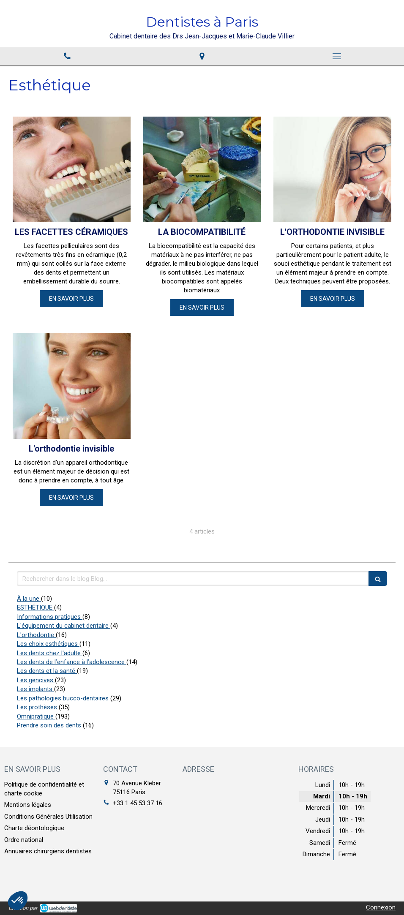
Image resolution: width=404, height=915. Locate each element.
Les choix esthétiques (48, 644)
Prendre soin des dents (50, 725)
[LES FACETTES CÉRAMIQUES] (72, 170)
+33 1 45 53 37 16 (137, 803)
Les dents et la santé (47, 671)
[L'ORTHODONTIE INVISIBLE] (332, 170)
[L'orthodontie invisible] (72, 386)
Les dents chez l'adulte (49, 653)
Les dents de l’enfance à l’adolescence (71, 662)
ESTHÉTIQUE (35, 607)
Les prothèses (38, 707)
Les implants (35, 689)
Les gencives (36, 680)
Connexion (381, 907)
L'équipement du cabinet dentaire (63, 625)
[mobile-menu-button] (336, 56)
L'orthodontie (36, 635)
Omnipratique (36, 716)
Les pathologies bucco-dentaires (63, 698)
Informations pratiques (49, 617)
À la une (29, 598)
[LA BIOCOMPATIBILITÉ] (202, 170)
